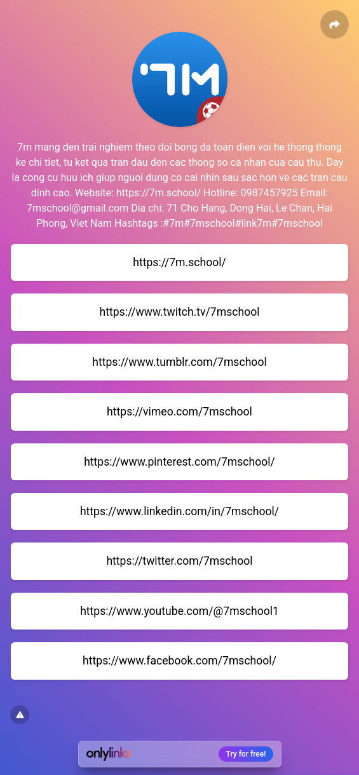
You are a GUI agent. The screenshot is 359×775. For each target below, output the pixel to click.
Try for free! (246, 754)
